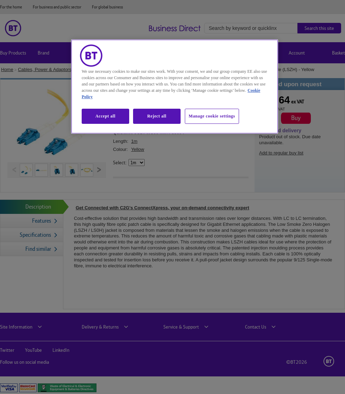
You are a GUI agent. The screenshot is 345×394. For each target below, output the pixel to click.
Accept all (105, 116)
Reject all (156, 116)
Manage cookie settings (212, 116)
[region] (174, 86)
